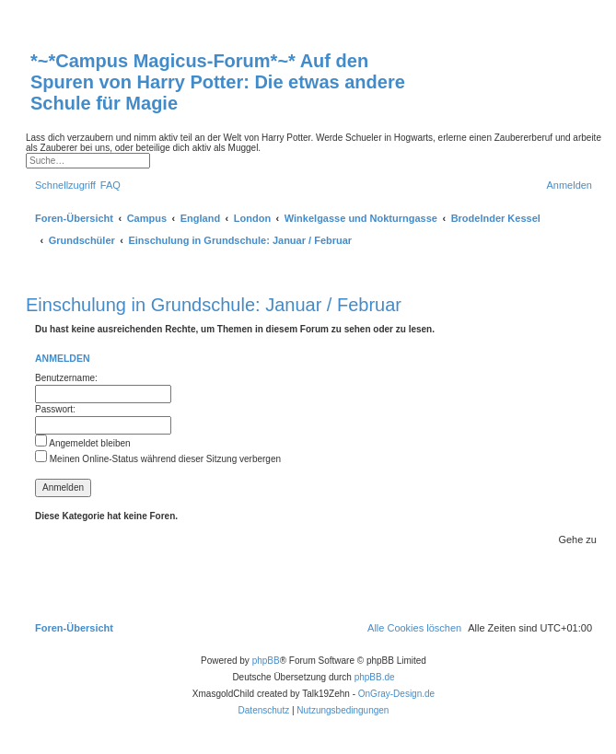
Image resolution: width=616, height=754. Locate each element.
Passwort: (55, 409)
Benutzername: (66, 378)
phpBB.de (374, 677)
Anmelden (62, 358)
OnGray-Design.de (396, 694)
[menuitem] (110, 185)
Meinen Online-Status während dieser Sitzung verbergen (158, 459)
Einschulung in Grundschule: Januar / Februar (213, 305)
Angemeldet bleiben (83, 443)
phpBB (266, 660)
